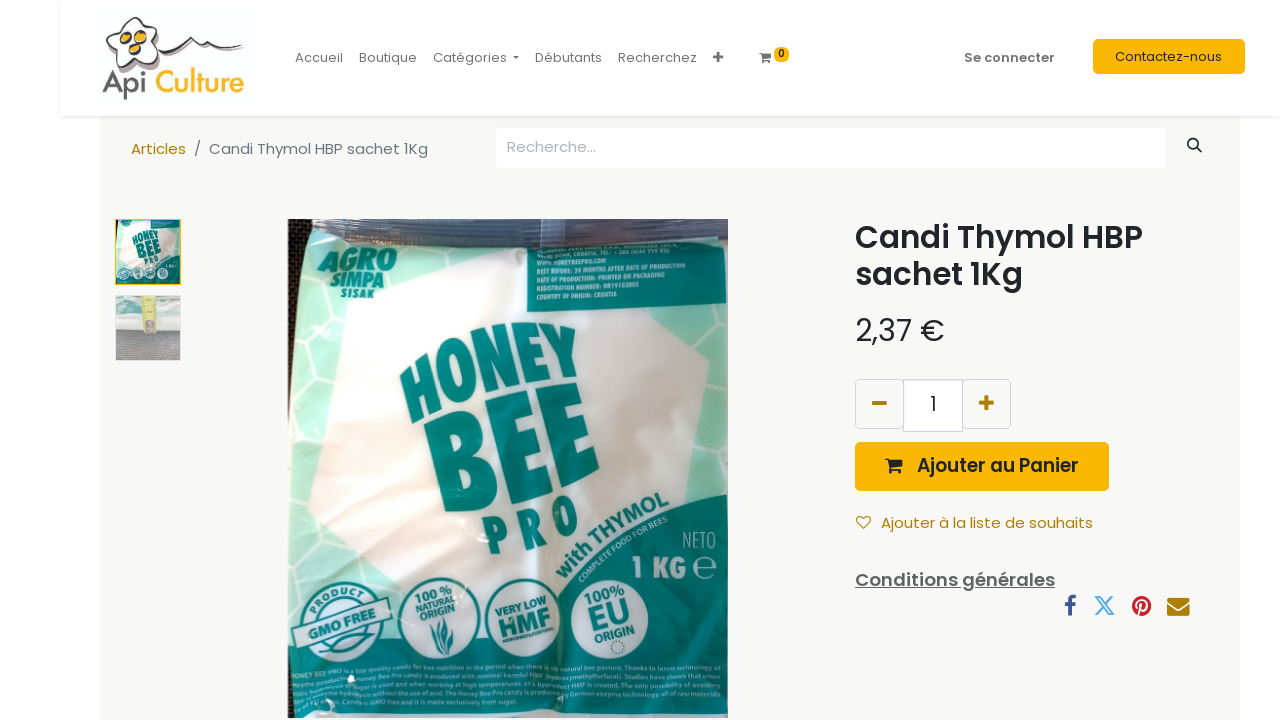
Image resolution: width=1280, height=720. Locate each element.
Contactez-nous (1168, 56)
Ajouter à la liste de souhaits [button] (974, 522)
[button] (718, 58)
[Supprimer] (879, 403)
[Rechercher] (1195, 145)
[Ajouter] (986, 403)
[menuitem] (319, 58)
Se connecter (1009, 57)
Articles (158, 148)
